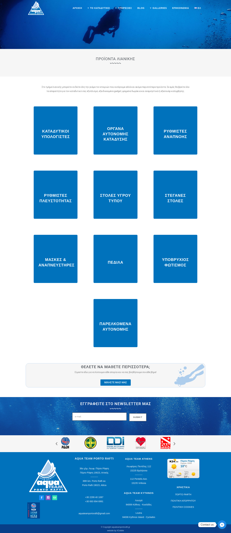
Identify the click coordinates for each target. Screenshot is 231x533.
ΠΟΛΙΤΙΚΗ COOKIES (183, 507)
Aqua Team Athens (138, 458)
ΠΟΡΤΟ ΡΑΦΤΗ (183, 494)
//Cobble (120, 530)
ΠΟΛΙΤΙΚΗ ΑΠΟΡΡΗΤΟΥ (183, 500)
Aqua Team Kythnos (139, 493)
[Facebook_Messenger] (222, 524)
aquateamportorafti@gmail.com (94, 513)
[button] (57, 444)
